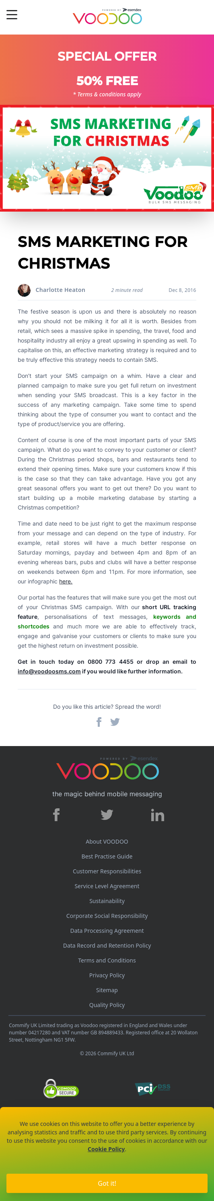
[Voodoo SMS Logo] (107, 17)
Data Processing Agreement (107, 930)
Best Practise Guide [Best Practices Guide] (107, 856)
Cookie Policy (106, 1149)
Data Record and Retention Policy (107, 945)
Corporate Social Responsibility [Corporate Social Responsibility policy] (107, 916)
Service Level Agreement (106, 886)
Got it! (107, 1183)
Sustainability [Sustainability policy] (107, 901)
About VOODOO (107, 841)
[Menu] (11, 16)
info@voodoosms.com (49, 671)
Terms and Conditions (107, 960)
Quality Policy (107, 1005)
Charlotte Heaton (61, 290)
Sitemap (107, 990)
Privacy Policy (107, 975)
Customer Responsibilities (107, 871)
